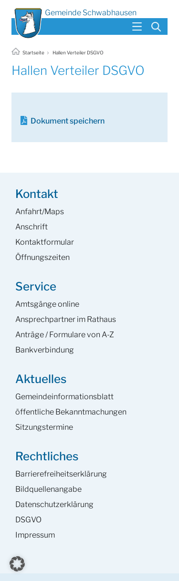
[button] (17, 564)
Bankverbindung (44, 349)
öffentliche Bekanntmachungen (70, 411)
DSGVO (28, 519)
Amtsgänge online (47, 304)
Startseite (28, 52)
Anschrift (31, 226)
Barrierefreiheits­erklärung (61, 473)
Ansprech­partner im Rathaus (65, 319)
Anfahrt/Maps (39, 211)
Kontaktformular (44, 242)
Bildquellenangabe (48, 489)
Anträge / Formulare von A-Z (64, 334)
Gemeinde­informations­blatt (64, 396)
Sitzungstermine (44, 427)
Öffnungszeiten (42, 257)
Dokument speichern (68, 120)
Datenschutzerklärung (54, 504)
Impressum (35, 535)
